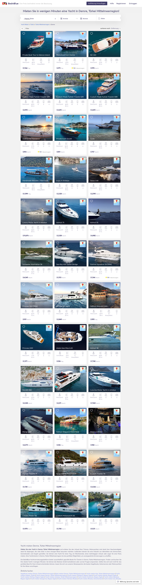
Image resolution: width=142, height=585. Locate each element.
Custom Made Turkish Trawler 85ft (36, 97)
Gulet (92, 139)
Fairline (59, 390)
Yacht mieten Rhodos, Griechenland (91, 579)
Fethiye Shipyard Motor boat (67, 432)
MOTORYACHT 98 (97, 516)
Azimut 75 (60, 222)
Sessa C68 (94, 180)
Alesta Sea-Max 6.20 (64, 348)
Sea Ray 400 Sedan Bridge (67, 264)
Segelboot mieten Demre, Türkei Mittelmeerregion (37, 573)
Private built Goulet (64, 139)
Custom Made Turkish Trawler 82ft (70, 97)
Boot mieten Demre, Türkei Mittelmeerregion (70, 573)
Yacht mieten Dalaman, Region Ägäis (90, 577)
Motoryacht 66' (96, 432)
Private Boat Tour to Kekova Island (36, 55)
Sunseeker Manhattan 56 (32, 264)
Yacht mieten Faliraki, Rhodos (68, 579)
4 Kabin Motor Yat (29, 516)
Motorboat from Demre (65, 55)
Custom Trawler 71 (29, 474)
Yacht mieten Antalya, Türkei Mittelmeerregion (61, 577)
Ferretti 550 (27, 390)
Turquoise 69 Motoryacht (66, 474)
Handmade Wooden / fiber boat (35, 180)
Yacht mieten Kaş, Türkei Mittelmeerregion (100, 573)
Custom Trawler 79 (97, 474)
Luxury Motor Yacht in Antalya (34, 222)
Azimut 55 (94, 222)
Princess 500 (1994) (30, 306)
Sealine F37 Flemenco (31, 139)
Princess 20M (27, 348)
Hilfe (112, 3)
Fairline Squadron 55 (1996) (101, 264)
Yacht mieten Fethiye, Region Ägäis (32, 577)
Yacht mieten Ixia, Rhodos (112, 579)
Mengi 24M (26, 432)
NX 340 (93, 55)
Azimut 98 (94, 348)
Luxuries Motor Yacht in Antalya (103, 390)
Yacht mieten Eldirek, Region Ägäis (105, 575)
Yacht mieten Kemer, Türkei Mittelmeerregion (51, 575)
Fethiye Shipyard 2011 (98, 306)
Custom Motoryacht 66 (65, 516)
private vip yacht (63, 306)
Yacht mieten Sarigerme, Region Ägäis (44, 579)
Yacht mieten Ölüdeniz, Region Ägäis (80, 575)
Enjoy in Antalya (62, 180)
